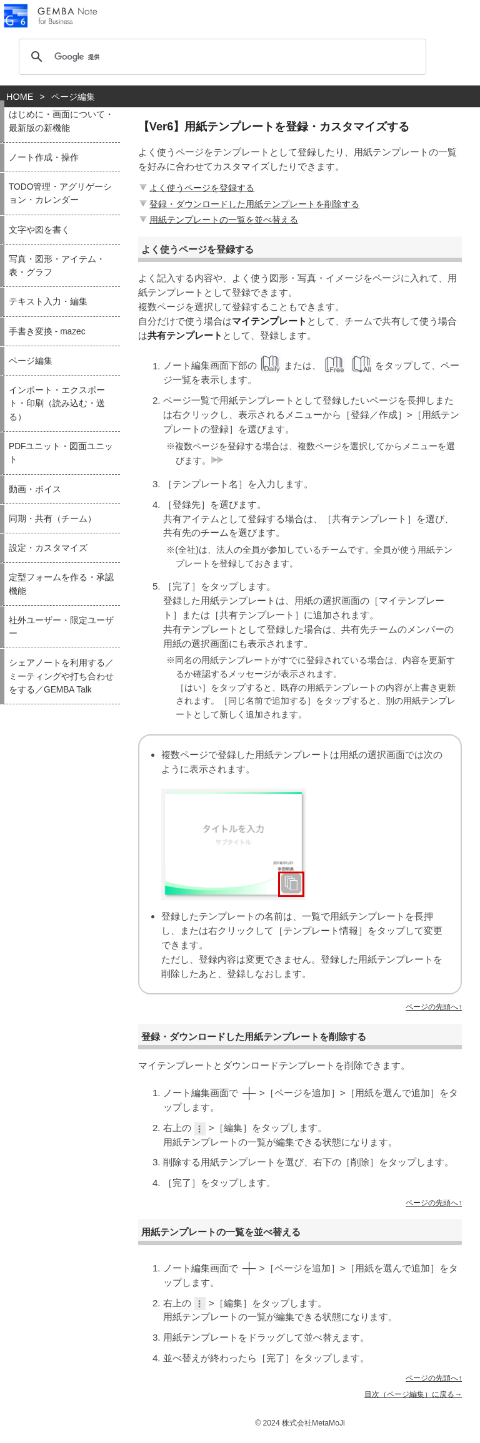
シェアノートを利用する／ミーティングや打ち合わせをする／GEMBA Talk (61, 676)
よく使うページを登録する (195, 188)
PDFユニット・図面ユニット (61, 453)
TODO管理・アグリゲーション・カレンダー (60, 193)
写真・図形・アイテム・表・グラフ (57, 266)
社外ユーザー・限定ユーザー (61, 627)
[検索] (220, 56)
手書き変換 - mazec (47, 331)
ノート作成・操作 (44, 157)
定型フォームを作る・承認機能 (61, 584)
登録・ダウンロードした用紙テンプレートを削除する (248, 204)
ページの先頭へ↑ (434, 1007)
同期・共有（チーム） (52, 518)
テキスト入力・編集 (48, 301)
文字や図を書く (39, 230)
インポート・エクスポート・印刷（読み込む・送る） (57, 404)
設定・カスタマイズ (48, 548)
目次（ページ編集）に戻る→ (413, 1394)
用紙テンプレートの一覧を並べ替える (217, 220)
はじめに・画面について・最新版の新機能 (61, 121)
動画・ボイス (35, 489)
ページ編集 (30, 361)
